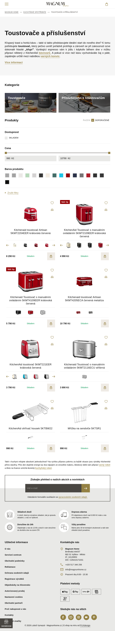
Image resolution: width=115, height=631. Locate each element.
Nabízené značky (13, 621)
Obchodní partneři (14, 603)
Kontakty (9, 615)
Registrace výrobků (14, 579)
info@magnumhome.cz (75, 569)
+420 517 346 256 (73, 565)
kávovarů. (45, 53)
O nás (8, 549)
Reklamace (10, 567)
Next (53, 245)
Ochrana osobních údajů (17, 573)
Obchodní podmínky (15, 561)
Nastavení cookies (14, 597)
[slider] (6, 153)
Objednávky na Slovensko (17, 585)
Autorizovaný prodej (15, 591)
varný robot (104, 465)
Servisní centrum (13, 555)
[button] (52, 203)
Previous (7, 245)
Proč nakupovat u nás (15, 609)
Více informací (14, 62)
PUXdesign (85, 625)
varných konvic (50, 56)
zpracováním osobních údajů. (73, 497)
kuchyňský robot (43, 468)
